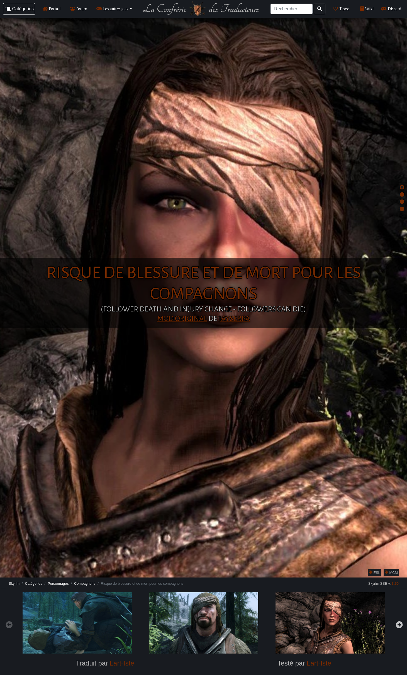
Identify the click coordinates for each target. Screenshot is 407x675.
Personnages (58, 583)
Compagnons (84, 583)
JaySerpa (234, 319)
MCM (391, 573)
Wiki (367, 8)
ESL (374, 573)
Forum (78, 8)
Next (398, 624)
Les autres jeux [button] (112, 8)
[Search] (291, 9)
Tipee (341, 8)
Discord (391, 8)
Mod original (182, 319)
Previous (8, 624)
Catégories (33, 583)
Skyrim (14, 583)
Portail (52, 8)
